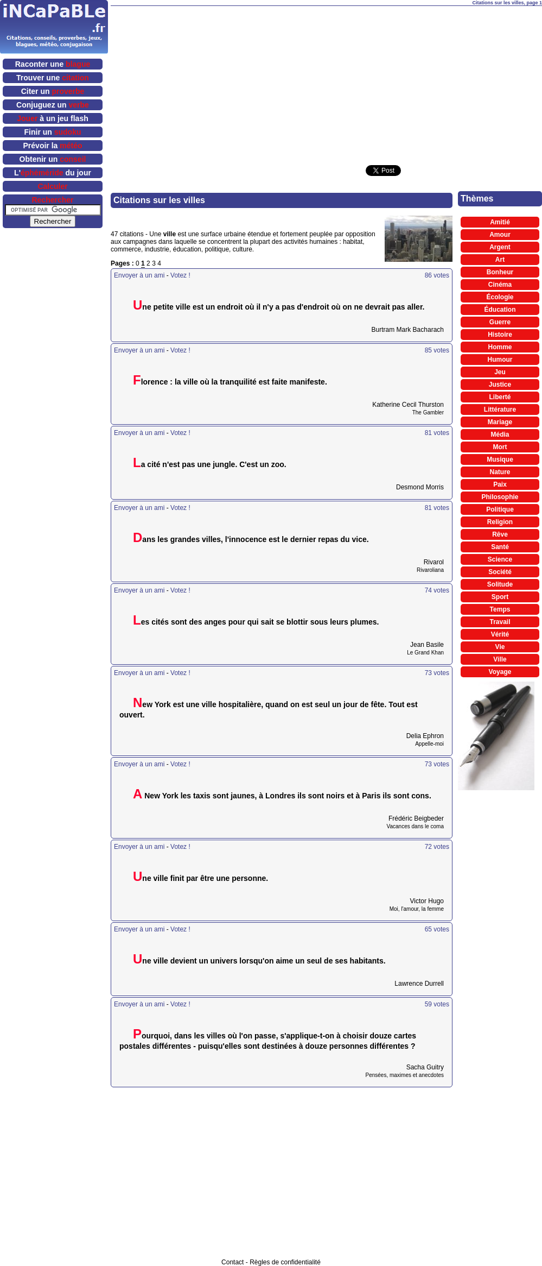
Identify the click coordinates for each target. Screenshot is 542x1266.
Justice (500, 384)
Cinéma (500, 284)
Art (500, 259)
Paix (500, 484)
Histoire (500, 334)
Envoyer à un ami (139, 275)
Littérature (500, 409)
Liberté (500, 397)
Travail (499, 622)
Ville (499, 659)
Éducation (499, 309)
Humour (500, 359)
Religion (500, 522)
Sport (500, 597)
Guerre (500, 322)
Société (500, 572)
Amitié (500, 222)
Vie (500, 647)
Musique (500, 459)
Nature (499, 472)
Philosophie (499, 497)
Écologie (499, 297)
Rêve (500, 534)
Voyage (500, 672)
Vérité (500, 634)
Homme (500, 347)
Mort (500, 447)
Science (500, 559)
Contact (232, 1262)
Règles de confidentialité (285, 1262)
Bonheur (500, 272)
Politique (500, 509)
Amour (500, 234)
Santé (500, 547)
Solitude (500, 584)
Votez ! (180, 275)
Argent (500, 247)
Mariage (500, 422)
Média (499, 434)
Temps (500, 609)
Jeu (500, 372)
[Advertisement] (308, 82)
